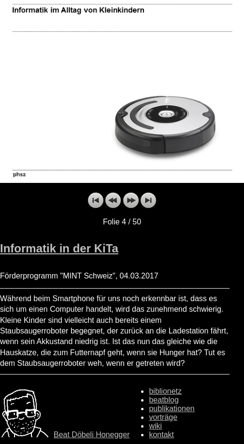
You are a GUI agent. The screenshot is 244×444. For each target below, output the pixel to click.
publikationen (171, 408)
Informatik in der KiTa (59, 248)
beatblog (163, 400)
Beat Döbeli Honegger (91, 434)
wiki (155, 426)
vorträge (163, 417)
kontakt (161, 434)
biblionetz (165, 391)
